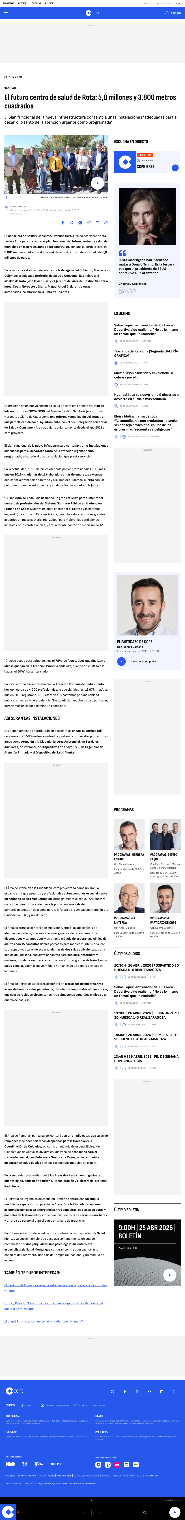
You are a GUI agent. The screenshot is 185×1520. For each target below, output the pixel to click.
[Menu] (6, 13)
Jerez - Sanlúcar (13, 77)
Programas (8, 3)
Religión (49, 3)
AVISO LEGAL (10, 1475)
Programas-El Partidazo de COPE (163, 920)
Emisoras (36, 3)
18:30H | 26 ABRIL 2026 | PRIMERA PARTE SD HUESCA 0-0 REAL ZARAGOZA (146, 1037)
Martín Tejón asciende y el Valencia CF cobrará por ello (144, 375)
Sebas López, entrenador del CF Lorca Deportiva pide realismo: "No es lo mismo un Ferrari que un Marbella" (146, 329)
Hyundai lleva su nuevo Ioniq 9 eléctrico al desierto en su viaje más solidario (147, 397)
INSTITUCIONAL (13, 1416)
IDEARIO (99, 1416)
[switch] (92, 1500)
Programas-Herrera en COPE (129, 857)
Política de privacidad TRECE (85, 1475)
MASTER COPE (101, 1432)
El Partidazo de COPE (134, 642)
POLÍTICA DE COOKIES (46, 1475)
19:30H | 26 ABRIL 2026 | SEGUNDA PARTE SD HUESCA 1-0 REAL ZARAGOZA (147, 1015)
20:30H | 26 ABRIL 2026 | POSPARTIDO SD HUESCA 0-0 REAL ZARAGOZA (146, 967)
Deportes (22, 3)
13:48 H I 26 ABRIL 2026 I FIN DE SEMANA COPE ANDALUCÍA (146, 1058)
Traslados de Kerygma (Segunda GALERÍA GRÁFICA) (146, 353)
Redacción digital (18, 206)
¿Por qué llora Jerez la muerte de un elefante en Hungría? (43, 1322)
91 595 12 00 (30, 1406)
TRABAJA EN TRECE (151, 1475)
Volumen (145, 1512)
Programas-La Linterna (124, 920)
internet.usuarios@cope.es (57, 1406)
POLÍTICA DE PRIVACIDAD (27, 1475)
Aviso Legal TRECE (64, 1475)
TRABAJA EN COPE (135, 1475)
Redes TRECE (105, 1475)
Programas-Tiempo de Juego (164, 857)
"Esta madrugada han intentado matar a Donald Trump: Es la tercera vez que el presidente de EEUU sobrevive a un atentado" (146, 266)
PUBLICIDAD (11, 1432)
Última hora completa (136, 661)
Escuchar (175, 168)
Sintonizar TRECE (119, 1475)
